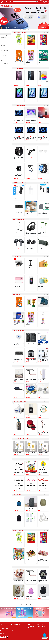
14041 (1, 624)
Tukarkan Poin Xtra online (32, 627)
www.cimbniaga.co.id (15, 624)
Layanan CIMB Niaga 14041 (41, 626)
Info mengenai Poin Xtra (31, 626)
